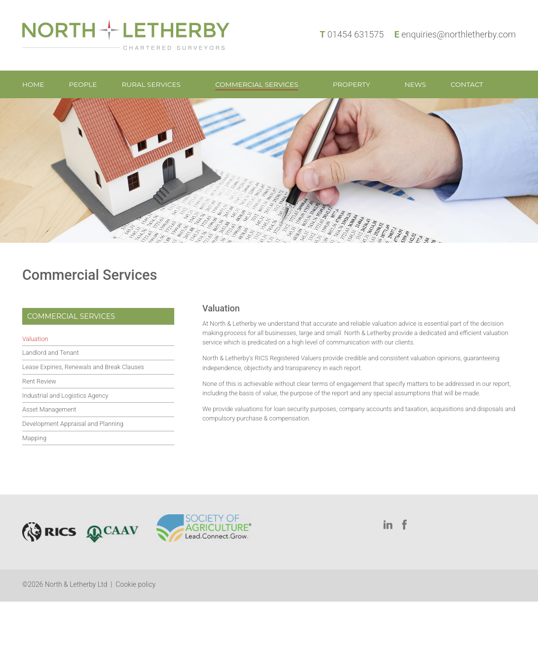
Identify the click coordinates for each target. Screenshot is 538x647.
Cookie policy (135, 584)
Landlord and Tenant (50, 352)
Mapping (34, 438)
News (415, 84)
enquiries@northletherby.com (458, 34)
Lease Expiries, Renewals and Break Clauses (83, 367)
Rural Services (151, 84)
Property (351, 84)
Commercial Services (256, 84)
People (83, 84)
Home (33, 84)
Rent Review (39, 381)
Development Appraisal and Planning (72, 423)
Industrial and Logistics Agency (65, 395)
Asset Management (49, 409)
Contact (467, 84)
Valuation (35, 339)
